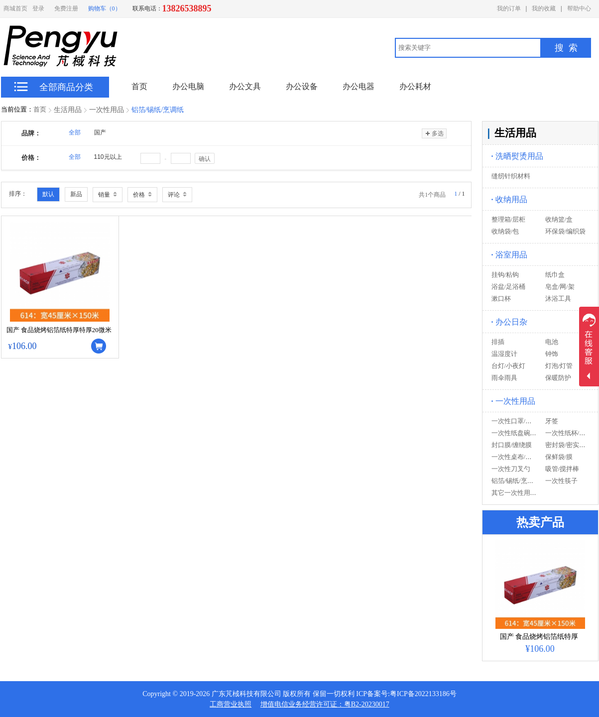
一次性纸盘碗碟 (514, 433)
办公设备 (302, 86)
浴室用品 (509, 254)
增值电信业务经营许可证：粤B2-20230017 (324, 704)
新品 (76, 194)
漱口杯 (501, 298)
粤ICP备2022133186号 (423, 694)
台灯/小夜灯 (508, 365)
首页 (39, 109)
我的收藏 (544, 8)
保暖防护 (558, 377)
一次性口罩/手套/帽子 (522, 421)
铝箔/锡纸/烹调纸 (157, 110)
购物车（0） (104, 8)
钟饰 (551, 354)
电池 (551, 342)
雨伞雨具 (504, 377)
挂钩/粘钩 (505, 274)
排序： (18, 193)
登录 (38, 8)
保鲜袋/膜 (559, 457)
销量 (107, 194)
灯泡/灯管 (559, 365)
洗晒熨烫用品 (517, 156)
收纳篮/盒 (559, 219)
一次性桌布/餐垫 (515, 457)
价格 (142, 194)
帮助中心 (579, 8)
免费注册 (66, 8)
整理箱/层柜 (508, 219)
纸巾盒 (555, 274)
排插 (497, 342)
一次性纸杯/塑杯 (569, 433)
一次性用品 (106, 110)
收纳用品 (509, 199)
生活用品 (68, 110)
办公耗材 (415, 86)
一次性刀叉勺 (510, 469)
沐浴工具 (558, 298)
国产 (100, 132)
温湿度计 (504, 354)
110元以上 (108, 156)
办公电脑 (188, 86)
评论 (177, 194)
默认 (48, 194)
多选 (434, 133)
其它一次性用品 (514, 492)
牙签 (551, 421)
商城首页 (15, 8)
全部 (75, 132)
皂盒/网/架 (560, 286)
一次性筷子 (561, 480)
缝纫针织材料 (510, 176)
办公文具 (245, 86)
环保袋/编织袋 (565, 231)
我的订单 (509, 8)
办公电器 (358, 86)
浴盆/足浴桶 (508, 286)
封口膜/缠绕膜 (511, 445)
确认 (205, 158)
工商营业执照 (230, 704)
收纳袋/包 (505, 231)
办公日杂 (509, 322)
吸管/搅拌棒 (562, 469)
